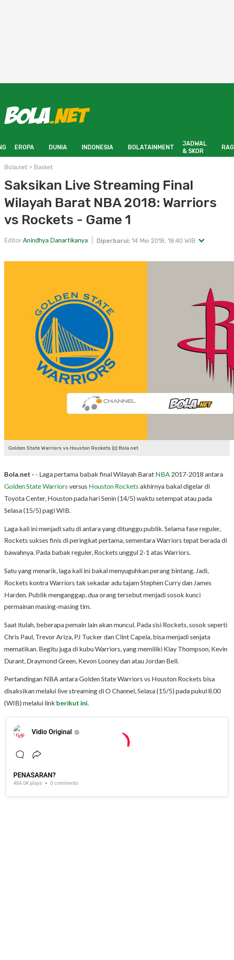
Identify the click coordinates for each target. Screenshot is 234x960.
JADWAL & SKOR (194, 147)
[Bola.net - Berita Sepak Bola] (47, 115)
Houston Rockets (114, 486)
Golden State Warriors (36, 486)
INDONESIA (97, 147)
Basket (43, 167)
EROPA (24, 147)
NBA (162, 474)
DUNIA (58, 147)
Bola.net (15, 167)
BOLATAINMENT (151, 147)
